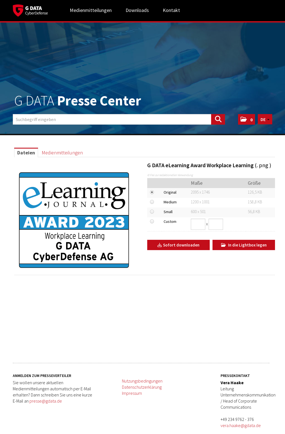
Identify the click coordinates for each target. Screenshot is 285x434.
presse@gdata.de (45, 401)
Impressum (132, 393)
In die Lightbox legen (244, 245)
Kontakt (171, 10)
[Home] (30, 10)
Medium (170, 201)
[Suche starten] (218, 119)
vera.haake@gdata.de (241, 425)
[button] (246, 119)
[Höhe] (216, 224)
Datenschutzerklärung (142, 387)
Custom (170, 221)
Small (168, 211)
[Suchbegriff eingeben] (119, 119)
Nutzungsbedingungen (142, 381)
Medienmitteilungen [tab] (62, 152)
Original (170, 192)
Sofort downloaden (178, 245)
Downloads (137, 10)
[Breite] (198, 224)
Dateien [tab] (26, 152)
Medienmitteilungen (91, 10)
